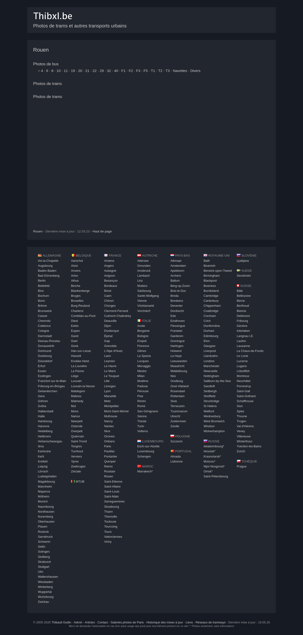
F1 (123, 71)
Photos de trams (47, 96)
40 (116, 71)
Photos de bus (45, 64)
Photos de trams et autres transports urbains (80, 25)
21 (87, 71)
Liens (189, 622)
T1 (153, 71)
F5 (145, 71)
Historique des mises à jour (165, 622)
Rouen (41, 50)
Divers (195, 71)
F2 (131, 71)
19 (73, 71)
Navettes (180, 71)
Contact (103, 622)
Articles (90, 622)
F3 (138, 71)
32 (109, 71)
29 (102, 71)
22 (95, 71)
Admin (78, 622)
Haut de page (102, 231)
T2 (160, 71)
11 (66, 71)
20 (80, 71)
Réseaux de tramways (211, 622)
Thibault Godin (61, 622)
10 (59, 71)
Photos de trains (47, 83)
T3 (167, 71)
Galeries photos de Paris (127, 622)
